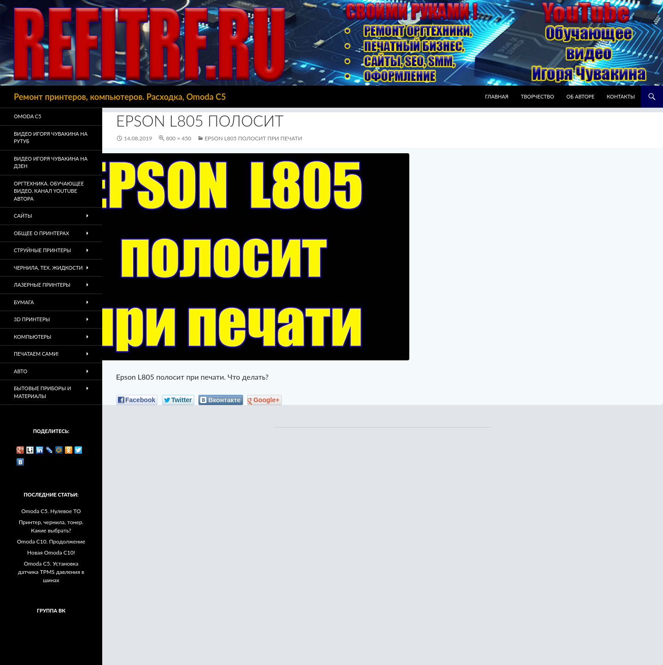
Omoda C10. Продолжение (51, 541)
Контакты (621, 96)
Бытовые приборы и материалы (42, 392)
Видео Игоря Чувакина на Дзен (50, 162)
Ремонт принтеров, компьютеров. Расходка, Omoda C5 (120, 97)
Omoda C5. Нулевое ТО (51, 511)
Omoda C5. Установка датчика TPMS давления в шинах (51, 572)
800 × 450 (178, 138)
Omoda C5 (27, 116)
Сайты (23, 216)
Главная (497, 96)
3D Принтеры (32, 319)
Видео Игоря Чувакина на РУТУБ (50, 138)
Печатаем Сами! (36, 354)
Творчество (537, 96)
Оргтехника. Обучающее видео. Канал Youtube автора (49, 191)
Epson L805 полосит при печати (253, 138)
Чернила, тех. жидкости (48, 268)
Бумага (24, 302)
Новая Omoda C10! (51, 552)
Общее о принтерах (41, 233)
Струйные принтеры (42, 250)
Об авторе (580, 96)
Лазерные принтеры (42, 285)
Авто (20, 371)
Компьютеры (32, 337)
